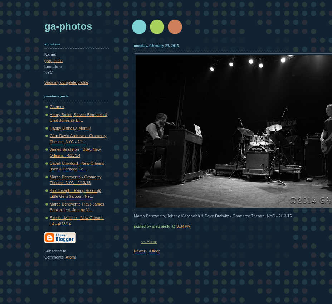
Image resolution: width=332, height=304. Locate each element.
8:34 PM (183, 226)
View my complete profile (66, 82)
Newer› (140, 251)
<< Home (149, 242)
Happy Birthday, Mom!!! (70, 128)
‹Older (154, 251)
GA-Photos (68, 26)
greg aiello (53, 60)
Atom (70, 257)
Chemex (57, 107)
